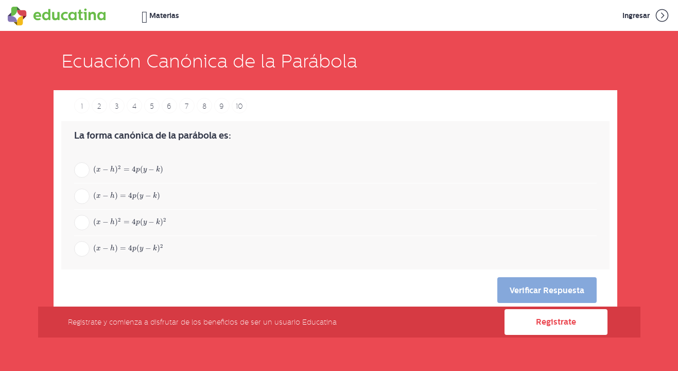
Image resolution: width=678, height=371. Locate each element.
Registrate (556, 322)
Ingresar (646, 15)
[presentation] (135, 168)
